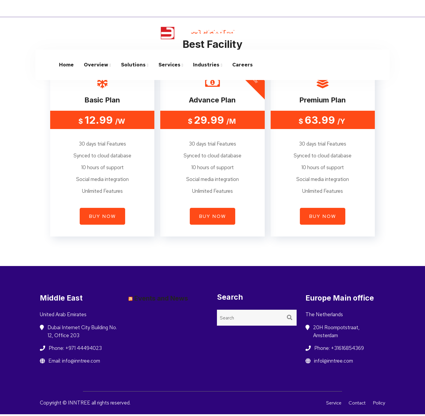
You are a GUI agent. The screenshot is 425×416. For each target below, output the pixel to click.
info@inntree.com (364, 30)
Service (331, 405)
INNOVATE (116, 8)
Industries (206, 64)
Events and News (161, 300)
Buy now (102, 218)
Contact (356, 405)
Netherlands (325, 9)
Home (66, 64)
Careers (242, 64)
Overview (96, 64)
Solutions (133, 64)
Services (169, 64)
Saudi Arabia (363, 9)
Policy (378, 405)
